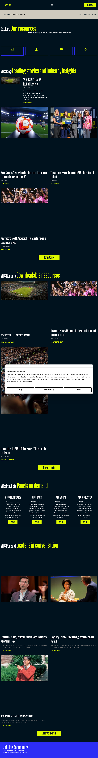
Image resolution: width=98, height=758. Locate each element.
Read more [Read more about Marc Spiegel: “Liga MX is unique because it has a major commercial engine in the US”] (5, 184)
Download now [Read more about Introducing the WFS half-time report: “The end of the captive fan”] (7, 460)
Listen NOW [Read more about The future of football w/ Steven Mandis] (6, 725)
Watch (13, 522)
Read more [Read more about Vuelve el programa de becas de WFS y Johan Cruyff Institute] (55, 184)
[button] (51, 5)
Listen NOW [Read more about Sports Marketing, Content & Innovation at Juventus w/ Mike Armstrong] (6, 650)
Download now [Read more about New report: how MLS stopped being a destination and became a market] (57, 342)
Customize (49, 390)
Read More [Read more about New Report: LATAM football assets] (27, 103)
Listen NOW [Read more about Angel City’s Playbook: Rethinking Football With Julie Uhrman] (55, 650)
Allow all (78, 390)
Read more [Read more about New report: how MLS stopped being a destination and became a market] (5, 249)
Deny (20, 390)
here (31, 381)
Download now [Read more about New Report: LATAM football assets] (7, 342)
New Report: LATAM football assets (15, 335)
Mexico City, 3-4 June (18, 14)
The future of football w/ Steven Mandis (17, 716)
